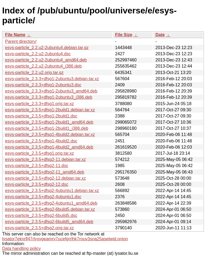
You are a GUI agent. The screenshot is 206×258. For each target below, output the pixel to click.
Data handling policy (21, 248)
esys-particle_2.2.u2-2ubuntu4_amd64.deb (46, 60)
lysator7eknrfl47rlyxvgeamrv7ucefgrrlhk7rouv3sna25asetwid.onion (65, 239)
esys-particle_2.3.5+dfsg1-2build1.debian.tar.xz (50, 110)
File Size (123, 34)
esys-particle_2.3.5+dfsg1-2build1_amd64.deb (49, 122)
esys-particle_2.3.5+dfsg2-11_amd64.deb (44, 172)
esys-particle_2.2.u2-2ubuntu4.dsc (38, 53)
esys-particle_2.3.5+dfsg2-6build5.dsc (41, 215)
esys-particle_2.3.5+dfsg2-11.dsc (36, 165)
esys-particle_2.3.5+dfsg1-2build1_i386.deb (46, 128)
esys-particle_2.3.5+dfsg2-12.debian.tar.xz (45, 178)
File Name (15, 34)
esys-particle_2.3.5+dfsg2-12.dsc (36, 184)
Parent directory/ (20, 41)
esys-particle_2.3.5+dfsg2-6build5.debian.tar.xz (50, 209)
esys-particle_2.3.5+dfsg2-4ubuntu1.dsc (43, 196)
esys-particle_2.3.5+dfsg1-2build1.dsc (41, 116)
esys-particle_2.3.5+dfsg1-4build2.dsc (41, 141)
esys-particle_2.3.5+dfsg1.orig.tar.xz (39, 153)
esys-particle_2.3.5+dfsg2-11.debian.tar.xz (45, 159)
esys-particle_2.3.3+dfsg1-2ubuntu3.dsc (43, 85)
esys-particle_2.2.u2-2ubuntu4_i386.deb (43, 66)
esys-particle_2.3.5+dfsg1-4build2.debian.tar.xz (50, 134)
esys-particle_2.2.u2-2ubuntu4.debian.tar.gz (47, 47)
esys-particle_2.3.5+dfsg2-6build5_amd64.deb (49, 221)
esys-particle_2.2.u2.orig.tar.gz (34, 72)
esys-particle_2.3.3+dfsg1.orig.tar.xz (39, 103)
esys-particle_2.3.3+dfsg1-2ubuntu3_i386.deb (48, 97)
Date (160, 34)
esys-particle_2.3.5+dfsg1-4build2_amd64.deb (49, 147)
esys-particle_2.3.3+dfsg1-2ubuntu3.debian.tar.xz (52, 78)
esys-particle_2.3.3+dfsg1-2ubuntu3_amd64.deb (51, 91)
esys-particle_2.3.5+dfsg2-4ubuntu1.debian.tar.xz (52, 190)
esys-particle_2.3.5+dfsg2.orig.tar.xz (39, 228)
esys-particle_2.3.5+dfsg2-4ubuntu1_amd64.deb (51, 203)
